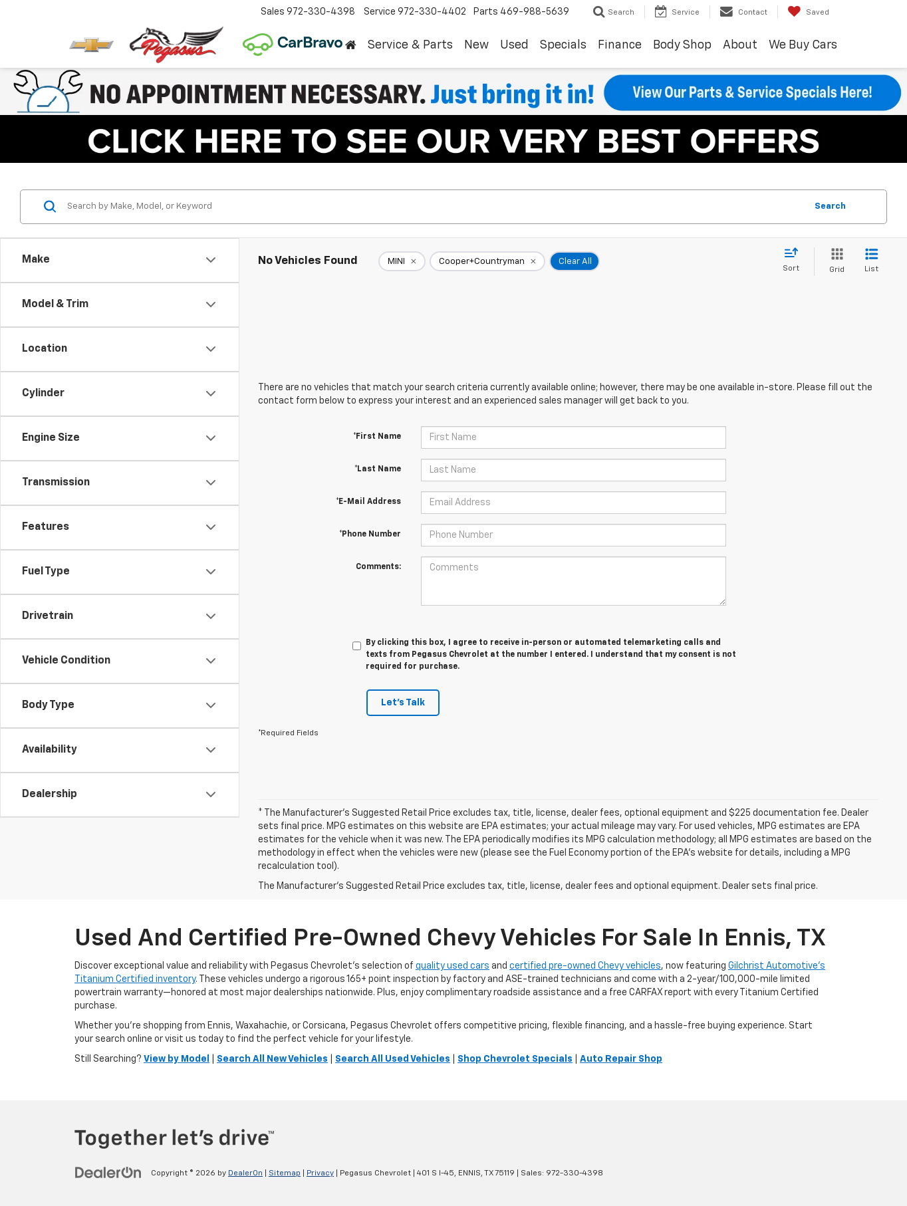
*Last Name (377, 469)
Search (830, 206)
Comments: (378, 567)
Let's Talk (403, 702)
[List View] (871, 261)
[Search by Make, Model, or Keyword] (434, 207)
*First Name (377, 437)
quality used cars (452, 966)
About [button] (740, 45)
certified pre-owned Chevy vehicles (585, 966)
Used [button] (514, 45)
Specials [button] (563, 45)
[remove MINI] (402, 261)
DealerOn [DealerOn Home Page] (245, 1173)
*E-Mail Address (368, 502)
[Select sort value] (795, 260)
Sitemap (285, 1173)
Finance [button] (620, 45)
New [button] (476, 45)
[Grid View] (834, 261)
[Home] (350, 46)
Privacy (320, 1173)
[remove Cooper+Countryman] (487, 261)
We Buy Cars (803, 45)
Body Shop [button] (682, 45)
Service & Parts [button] (410, 45)
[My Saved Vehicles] (808, 12)
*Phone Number (370, 535)
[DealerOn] (108, 1172)
